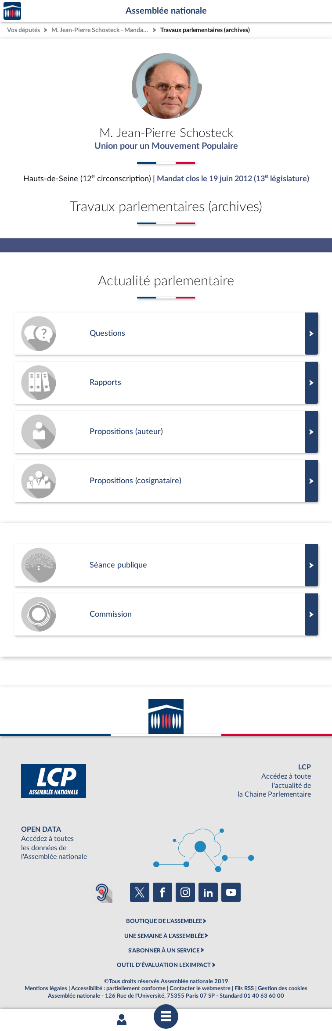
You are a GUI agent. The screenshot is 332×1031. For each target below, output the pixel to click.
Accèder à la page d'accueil (12, 11)
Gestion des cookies (282, 988)
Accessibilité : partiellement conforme (118, 988)
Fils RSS (244, 988)
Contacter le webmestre (200, 988)
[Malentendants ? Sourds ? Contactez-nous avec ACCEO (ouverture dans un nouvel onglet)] (101, 892)
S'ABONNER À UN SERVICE (163, 950)
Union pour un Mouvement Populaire (166, 146)
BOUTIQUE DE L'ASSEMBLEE (164, 921)
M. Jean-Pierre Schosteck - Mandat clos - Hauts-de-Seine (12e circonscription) (101, 30)
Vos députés (23, 30)
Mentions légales (46, 988)
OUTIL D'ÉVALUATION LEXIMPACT (164, 965)
